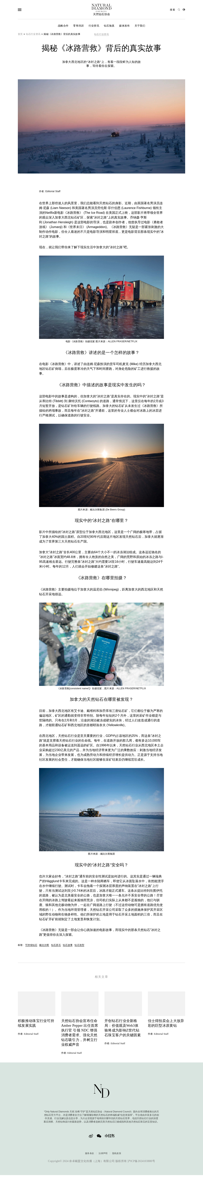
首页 (20, 34)
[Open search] (175, 9)
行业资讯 (94, 25)
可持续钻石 (31, 945)
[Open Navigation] (27, 9)
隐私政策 (116, 1157)
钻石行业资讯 (33, 34)
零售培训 (78, 25)
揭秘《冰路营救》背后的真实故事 (62, 34)
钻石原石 (56, 945)
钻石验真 (109, 25)
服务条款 (89, 1157)
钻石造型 (79, 945)
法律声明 (103, 1157)
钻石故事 (68, 945)
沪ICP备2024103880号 (141, 1165)
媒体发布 (124, 25)
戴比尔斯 (44, 945)
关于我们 (140, 25)
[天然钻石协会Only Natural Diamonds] (101, 9)
